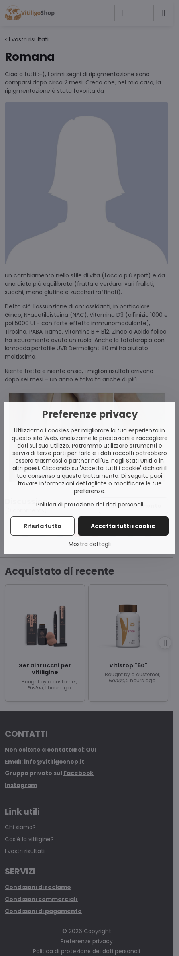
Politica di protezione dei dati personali (89, 504)
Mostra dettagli (90, 544)
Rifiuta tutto (42, 526)
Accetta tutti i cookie (123, 526)
